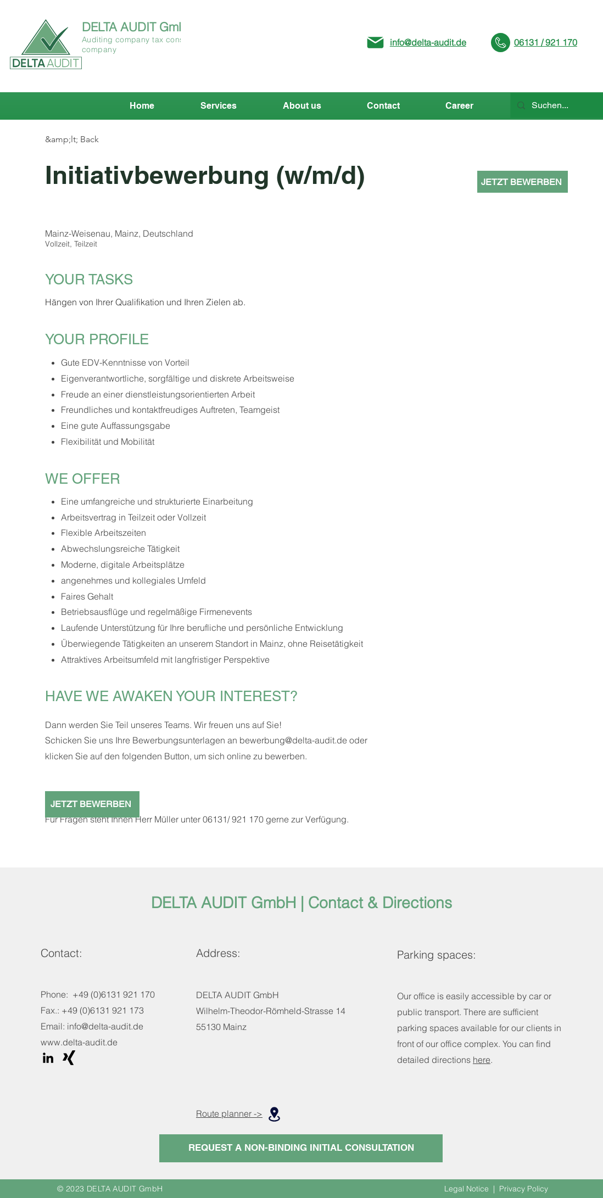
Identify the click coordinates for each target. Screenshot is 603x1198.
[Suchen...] (566, 105)
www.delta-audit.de (79, 1042)
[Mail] (375, 42)
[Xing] (69, 1057)
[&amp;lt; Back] (84, 139)
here (481, 1059)
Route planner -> (229, 1113)
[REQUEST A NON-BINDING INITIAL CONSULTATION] (301, 1148)
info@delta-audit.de (428, 42)
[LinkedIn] (48, 1057)
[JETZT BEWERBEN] (522, 182)
